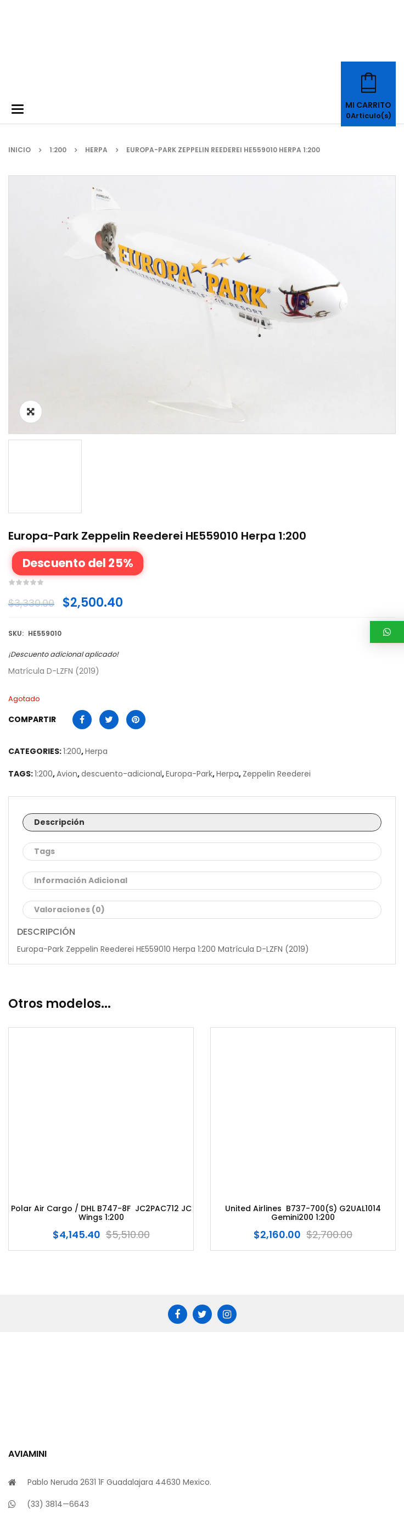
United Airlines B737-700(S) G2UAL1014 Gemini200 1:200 (303, 1040)
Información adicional (80, 707)
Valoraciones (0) (69, 736)
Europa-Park (189, 600)
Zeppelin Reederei (277, 600)
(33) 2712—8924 (56, 1352)
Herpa (96, 149)
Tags (44, 678)
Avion (67, 600)
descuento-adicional (121, 600)
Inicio (19, 149)
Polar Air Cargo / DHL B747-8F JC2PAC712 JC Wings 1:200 (101, 1040)
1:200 (57, 149)
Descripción (59, 648)
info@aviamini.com (63, 1374)
